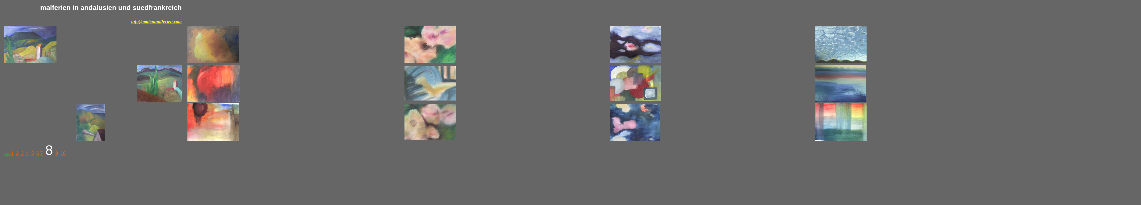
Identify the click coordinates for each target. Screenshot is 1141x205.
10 (63, 153)
